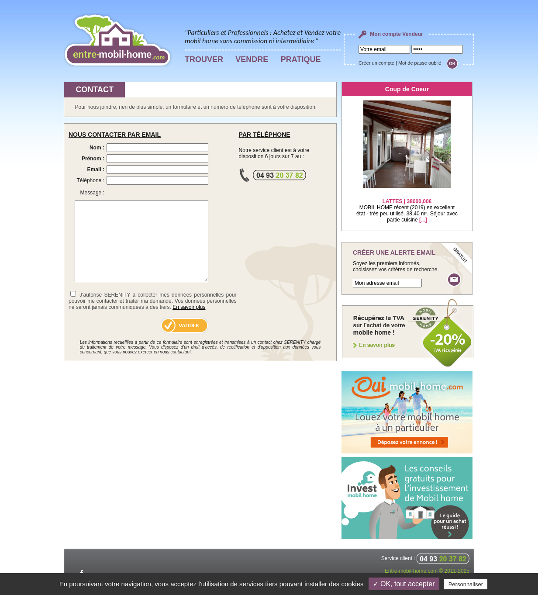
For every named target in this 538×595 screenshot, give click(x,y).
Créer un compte (376, 63)
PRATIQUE (301, 59)
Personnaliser (465, 584)
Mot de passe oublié (419, 63)
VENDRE (251, 59)
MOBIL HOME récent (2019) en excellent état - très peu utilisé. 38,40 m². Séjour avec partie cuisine (407, 205)
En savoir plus (188, 307)
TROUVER (204, 59)
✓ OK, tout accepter (404, 584)
